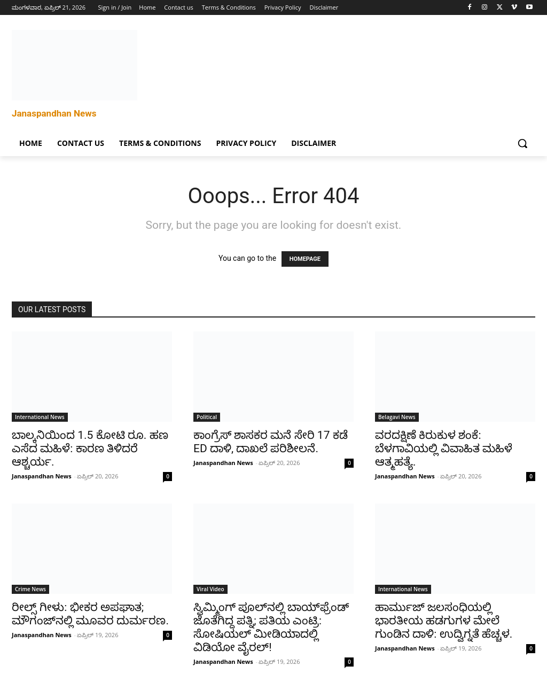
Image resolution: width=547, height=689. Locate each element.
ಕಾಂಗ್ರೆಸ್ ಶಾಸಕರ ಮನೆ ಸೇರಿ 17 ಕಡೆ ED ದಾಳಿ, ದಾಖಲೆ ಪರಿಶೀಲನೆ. (270, 442)
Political (207, 417)
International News (40, 417)
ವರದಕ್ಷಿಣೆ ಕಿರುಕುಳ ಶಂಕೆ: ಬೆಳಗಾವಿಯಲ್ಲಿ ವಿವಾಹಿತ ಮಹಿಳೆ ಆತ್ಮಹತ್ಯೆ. (443, 448)
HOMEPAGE (305, 259)
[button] (522, 143)
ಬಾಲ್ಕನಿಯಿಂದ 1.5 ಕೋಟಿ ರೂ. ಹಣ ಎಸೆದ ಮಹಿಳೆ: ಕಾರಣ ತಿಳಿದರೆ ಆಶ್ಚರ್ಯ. (90, 448)
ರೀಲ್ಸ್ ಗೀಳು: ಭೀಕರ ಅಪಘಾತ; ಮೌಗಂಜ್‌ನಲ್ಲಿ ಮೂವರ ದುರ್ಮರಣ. (90, 614)
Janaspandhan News (42, 476)
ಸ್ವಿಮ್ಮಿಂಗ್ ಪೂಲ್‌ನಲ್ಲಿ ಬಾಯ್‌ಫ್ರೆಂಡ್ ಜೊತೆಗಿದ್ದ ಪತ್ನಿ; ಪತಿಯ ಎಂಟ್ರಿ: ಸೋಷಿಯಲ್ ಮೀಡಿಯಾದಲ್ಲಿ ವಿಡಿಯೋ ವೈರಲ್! (271, 627)
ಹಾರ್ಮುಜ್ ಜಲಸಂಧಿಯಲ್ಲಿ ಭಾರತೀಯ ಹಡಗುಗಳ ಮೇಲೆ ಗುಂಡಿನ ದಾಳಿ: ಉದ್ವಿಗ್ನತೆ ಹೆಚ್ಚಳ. (443, 620)
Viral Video (210, 589)
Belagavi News (397, 417)
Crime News (30, 589)
